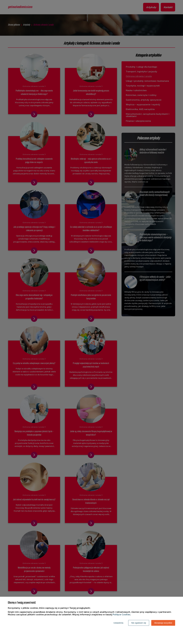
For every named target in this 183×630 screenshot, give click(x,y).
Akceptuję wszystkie (163, 623)
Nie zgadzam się (138, 623)
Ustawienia (118, 623)
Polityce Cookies (121, 614)
